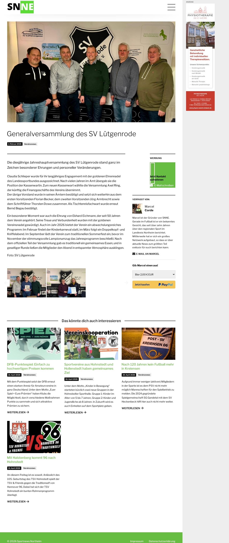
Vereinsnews (30, 144)
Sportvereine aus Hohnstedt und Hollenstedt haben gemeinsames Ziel (88, 376)
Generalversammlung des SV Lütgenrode (71, 134)
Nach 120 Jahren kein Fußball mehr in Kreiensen (147, 374)
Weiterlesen (16, 420)
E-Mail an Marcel (147, 271)
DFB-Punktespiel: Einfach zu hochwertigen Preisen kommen (30, 374)
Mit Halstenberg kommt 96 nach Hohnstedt (31, 468)
